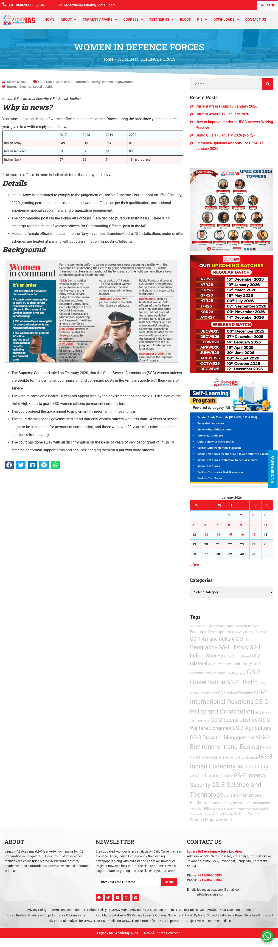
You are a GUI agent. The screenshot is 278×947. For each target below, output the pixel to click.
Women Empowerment (118, 82)
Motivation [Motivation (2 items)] (196, 808)
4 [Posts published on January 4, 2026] (265, 515)
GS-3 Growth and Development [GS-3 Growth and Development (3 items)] (238, 757)
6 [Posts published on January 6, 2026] (205, 525)
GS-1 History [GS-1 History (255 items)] (233, 647)
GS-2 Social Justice (52, 82)
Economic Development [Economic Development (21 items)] (210, 631)
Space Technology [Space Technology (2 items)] (222, 814)
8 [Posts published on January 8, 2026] (229, 525)
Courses (133, 20)
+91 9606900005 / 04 (26, 5)
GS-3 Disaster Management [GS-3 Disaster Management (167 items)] (222, 737)
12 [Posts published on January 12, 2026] (194, 534)
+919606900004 (210, 880)
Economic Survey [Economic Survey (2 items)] (242, 632)
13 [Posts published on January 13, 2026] (206, 534)
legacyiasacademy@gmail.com (90, 5)
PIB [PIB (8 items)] (206, 808)
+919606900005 (210, 875)
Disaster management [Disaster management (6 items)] (231, 626)
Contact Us (255, 19)
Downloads (226, 20)
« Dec (194, 565)
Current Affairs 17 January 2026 (222, 114)
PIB (202, 20)
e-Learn (267, 5)
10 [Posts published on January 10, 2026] (254, 525)
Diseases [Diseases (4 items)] (254, 626)
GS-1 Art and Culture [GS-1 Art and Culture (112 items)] (212, 639)
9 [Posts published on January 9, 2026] (241, 525)
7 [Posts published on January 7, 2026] (217, 525)
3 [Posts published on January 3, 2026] (253, 515)
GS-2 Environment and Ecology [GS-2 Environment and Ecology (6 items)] (230, 664)
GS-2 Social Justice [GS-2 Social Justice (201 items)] (234, 720)
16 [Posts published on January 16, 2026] (242, 534)
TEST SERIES (161, 20)
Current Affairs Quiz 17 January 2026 (226, 106)
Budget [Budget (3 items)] (210, 626)
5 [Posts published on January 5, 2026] (193, 525)
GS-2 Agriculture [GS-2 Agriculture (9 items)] (236, 656)
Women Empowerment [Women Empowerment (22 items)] (211, 819)
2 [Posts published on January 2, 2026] (241, 515)
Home (49, 19)
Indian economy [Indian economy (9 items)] (220, 803)
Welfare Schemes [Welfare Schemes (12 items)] (248, 814)
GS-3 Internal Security (84, 82)
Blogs (185, 19)
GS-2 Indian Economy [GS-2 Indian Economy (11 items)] (235, 693)
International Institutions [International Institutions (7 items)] (252, 803)
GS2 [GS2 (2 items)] (226, 795)
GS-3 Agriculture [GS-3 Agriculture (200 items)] (252, 728)
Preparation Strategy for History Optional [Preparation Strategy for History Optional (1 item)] (233, 808)
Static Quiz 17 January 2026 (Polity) (225, 135)
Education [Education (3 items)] (260, 632)
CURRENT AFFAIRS (100, 20)
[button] (9, 465)
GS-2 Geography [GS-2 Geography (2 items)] (236, 673)
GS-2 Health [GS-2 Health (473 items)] (242, 682)
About (68, 20)
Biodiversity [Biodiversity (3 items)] (197, 626)
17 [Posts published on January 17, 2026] (254, 534)
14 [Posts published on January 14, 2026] (218, 534)
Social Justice (43, 86)
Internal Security (19, 86)
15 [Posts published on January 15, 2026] (230, 534)
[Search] (267, 84)
